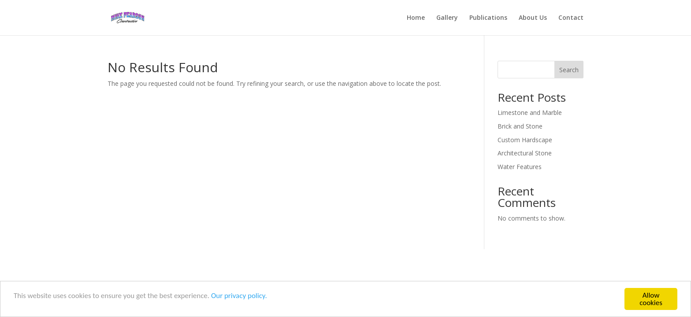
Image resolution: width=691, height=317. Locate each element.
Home (416, 18)
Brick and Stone (520, 126)
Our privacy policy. (239, 296)
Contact (570, 18)
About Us (533, 18)
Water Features (520, 166)
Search (569, 70)
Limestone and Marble (530, 112)
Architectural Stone (525, 153)
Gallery (447, 18)
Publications (488, 18)
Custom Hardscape (525, 140)
